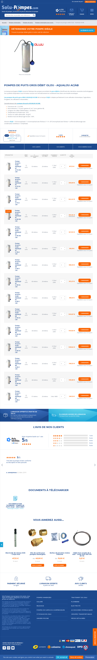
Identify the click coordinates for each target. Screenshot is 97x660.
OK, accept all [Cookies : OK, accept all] (62, 657)
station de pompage (23, 619)
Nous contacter (90, 1)
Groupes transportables (81, 614)
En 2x (6, 135)
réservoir (12, 622)
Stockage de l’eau (44, 614)
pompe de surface (16, 616)
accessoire (25, 622)
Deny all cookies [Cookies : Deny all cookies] (76, 657)
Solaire (40, 602)
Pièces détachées (78, 618)
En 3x (12, 135)
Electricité (75, 606)
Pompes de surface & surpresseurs (51, 610)
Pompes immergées (44, 597)
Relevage (40, 606)
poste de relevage (8, 619)
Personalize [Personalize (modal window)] (89, 657)
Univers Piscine (43, 618)
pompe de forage (17, 618)
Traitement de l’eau (79, 597)
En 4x (17, 135)
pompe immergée (19, 617)
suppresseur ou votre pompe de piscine (18, 621)
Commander (85, 165)
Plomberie (75, 602)
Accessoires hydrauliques (82, 610)
